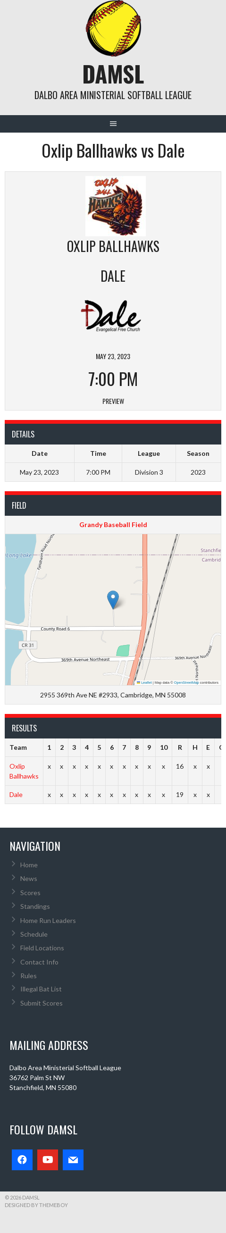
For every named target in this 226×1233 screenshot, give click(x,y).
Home (29, 865)
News (28, 878)
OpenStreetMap (186, 682)
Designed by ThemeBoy (36, 1205)
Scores (30, 893)
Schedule (34, 934)
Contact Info (39, 962)
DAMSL (113, 73)
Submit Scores (41, 1003)
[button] (113, 600)
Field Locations (42, 948)
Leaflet (144, 682)
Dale (16, 794)
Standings (35, 906)
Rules (28, 976)
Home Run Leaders (48, 920)
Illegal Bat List (41, 989)
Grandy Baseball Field (113, 524)
